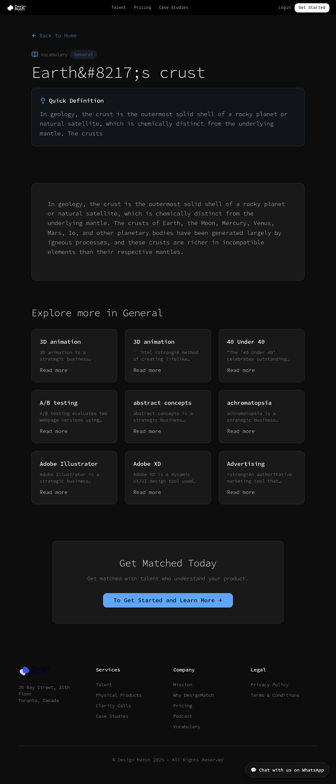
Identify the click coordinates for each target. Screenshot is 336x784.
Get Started (312, 8)
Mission (182, 685)
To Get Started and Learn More (168, 600)
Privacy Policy (269, 685)
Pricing (142, 8)
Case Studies (173, 8)
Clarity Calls (113, 706)
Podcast (182, 716)
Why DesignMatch (193, 695)
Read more (54, 370)
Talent (119, 8)
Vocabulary (186, 727)
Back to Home (54, 35)
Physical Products (119, 695)
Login (285, 8)
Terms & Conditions (275, 695)
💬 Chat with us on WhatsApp (287, 770)
